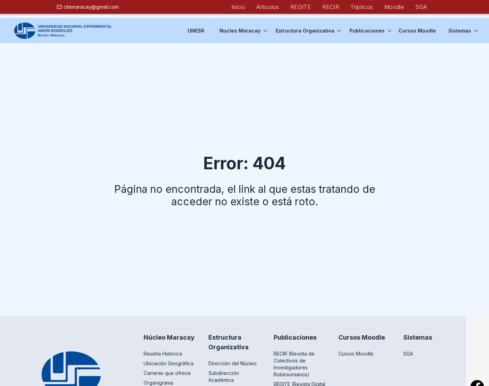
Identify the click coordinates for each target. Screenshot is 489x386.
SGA (421, 6)
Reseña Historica (163, 354)
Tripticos (361, 6)
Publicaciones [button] (371, 31)
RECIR (330, 6)
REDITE (300, 6)
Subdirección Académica (223, 376)
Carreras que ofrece (167, 373)
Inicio (238, 6)
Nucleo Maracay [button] (243, 31)
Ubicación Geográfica (169, 363)
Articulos (267, 6)
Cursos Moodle (356, 354)
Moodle (394, 6)
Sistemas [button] (463, 31)
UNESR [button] (196, 31)
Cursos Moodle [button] (417, 31)
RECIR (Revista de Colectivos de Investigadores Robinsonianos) (294, 364)
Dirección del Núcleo (232, 363)
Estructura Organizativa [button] (308, 31)
